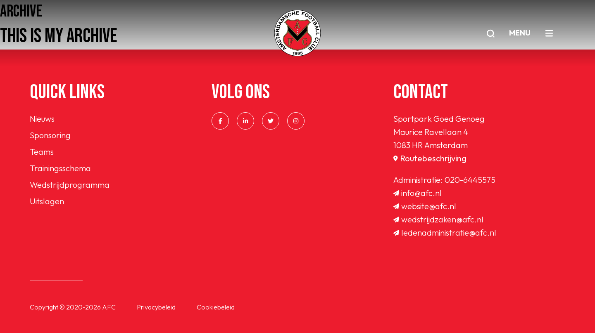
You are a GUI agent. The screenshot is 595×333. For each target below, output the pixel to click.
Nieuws (42, 118)
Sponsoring (50, 135)
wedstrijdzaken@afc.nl (438, 219)
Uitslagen (47, 201)
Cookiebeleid (216, 307)
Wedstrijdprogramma (69, 184)
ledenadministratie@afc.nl (444, 232)
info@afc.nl (417, 193)
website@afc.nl (424, 206)
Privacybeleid (156, 307)
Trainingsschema (60, 168)
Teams (42, 151)
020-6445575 (470, 180)
